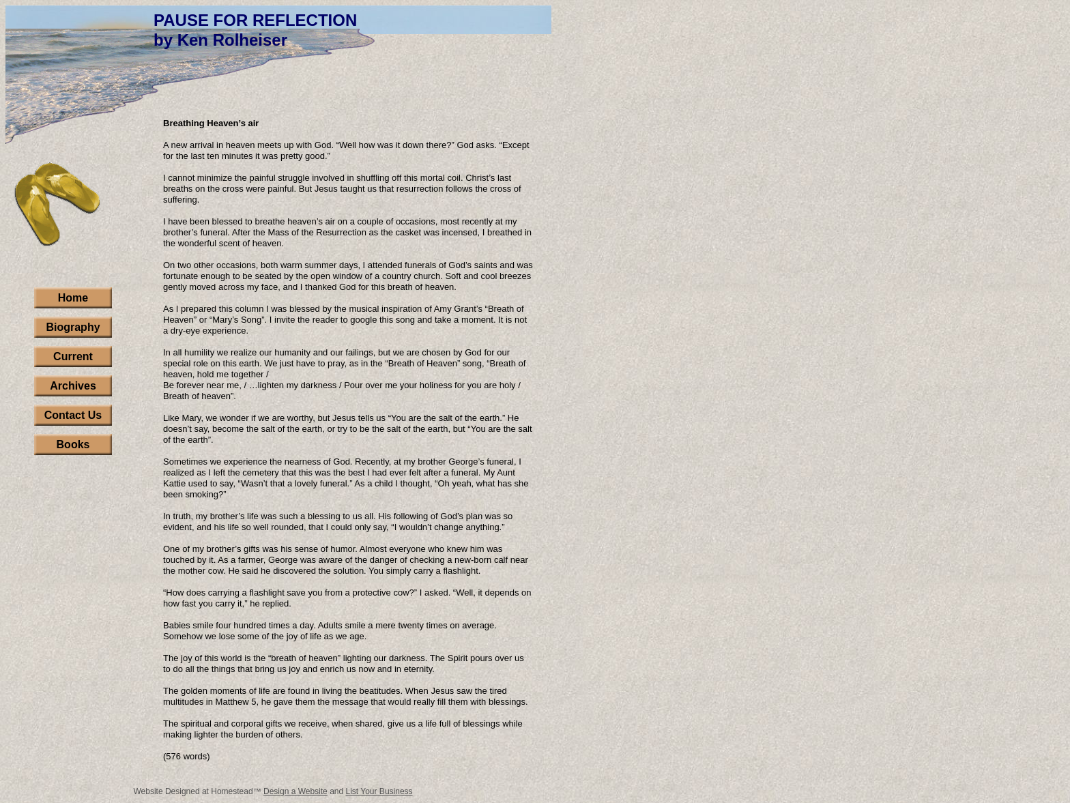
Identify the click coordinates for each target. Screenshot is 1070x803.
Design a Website (295, 791)
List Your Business (379, 791)
